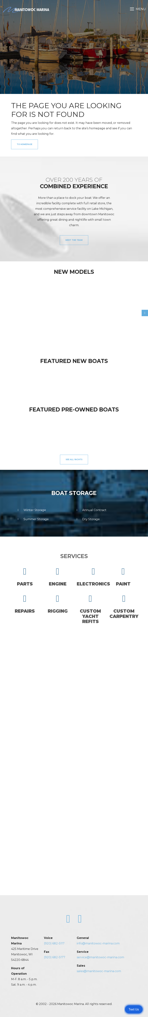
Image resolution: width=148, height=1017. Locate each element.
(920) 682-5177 (54, 957)
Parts (25, 577)
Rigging (58, 604)
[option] (26, 311)
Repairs (25, 604)
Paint (123, 577)
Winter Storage (31, 510)
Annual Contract (90, 510)
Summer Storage (32, 519)
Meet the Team (74, 240)
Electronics (93, 577)
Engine (58, 577)
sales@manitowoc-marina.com (99, 971)
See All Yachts (74, 459)
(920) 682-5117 (54, 943)
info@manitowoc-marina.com (98, 943)
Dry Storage (87, 519)
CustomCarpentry (124, 606)
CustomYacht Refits (90, 609)
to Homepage (24, 144)
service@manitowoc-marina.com (100, 957)
